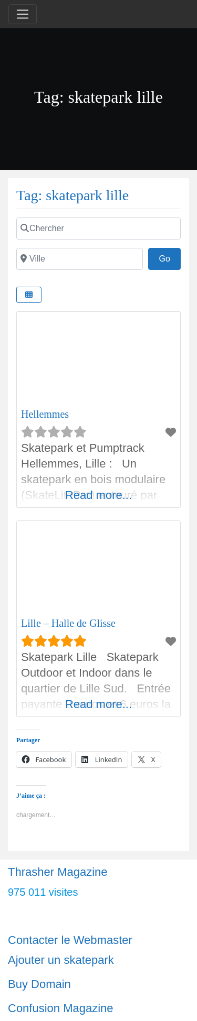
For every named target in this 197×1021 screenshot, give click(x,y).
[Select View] (29, 295)
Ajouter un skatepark (61, 959)
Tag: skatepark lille (72, 195)
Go (170, 257)
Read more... (98, 495)
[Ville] (79, 259)
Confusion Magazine (60, 1008)
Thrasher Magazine (58, 871)
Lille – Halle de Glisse (68, 623)
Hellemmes (45, 414)
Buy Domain (39, 984)
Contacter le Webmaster (70, 940)
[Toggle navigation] (22, 14)
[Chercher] (98, 229)
